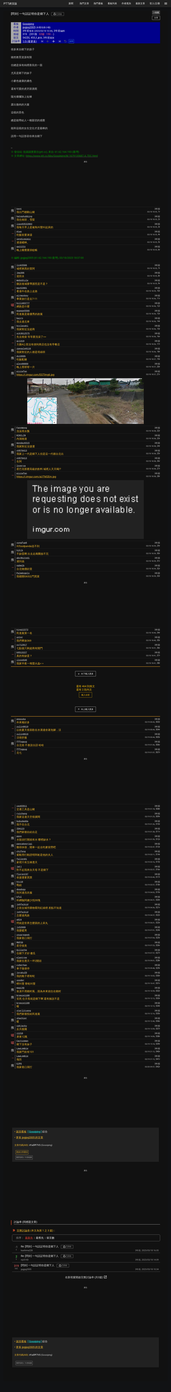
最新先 (29, 1237)
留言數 (50, 1237)
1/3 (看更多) (30, 41)
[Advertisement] (85, 184)
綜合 (30, 1131)
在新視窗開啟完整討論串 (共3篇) (86, 1277)
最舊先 (40, 1237)
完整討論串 (23, 1230)
